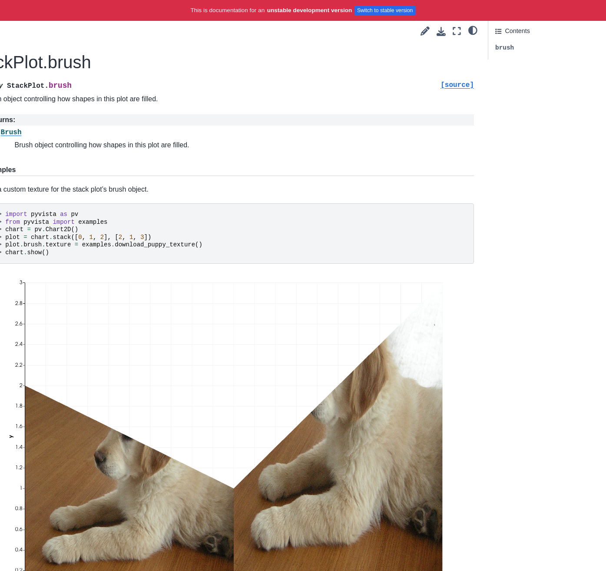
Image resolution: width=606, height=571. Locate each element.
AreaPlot (44, 92)
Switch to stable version (385, 10)
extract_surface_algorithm (61, 444)
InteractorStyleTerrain (55, 309)
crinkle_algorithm (49, 416)
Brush (40, 23)
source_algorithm (49, 537)
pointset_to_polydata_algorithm (68, 495)
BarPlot (42, 78)
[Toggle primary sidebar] (136, 31)
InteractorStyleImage (54, 212)
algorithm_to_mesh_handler (64, 365)
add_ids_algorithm (50, 351)
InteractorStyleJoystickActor (64, 226)
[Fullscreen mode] (457, 31)
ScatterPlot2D (51, 64)
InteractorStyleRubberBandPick (69, 268)
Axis (38, 36)
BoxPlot (43, 119)
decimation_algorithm (55, 430)
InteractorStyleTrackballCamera (69, 295)
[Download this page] (441, 31)
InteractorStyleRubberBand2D (67, 254)
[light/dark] (473, 30)
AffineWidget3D (47, 161)
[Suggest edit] (425, 31)
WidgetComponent (51, 147)
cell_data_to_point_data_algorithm (68, 397)
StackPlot (46, 106)
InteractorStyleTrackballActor (65, 282)
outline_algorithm (49, 458)
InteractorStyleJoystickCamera (67, 240)
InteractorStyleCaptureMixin (62, 194)
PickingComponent (51, 175)
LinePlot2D (47, 50)
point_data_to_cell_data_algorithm (68, 477)
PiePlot (42, 133)
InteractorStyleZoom (53, 323)
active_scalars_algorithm (59, 337)
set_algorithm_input (52, 509)
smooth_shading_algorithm (62, 523)
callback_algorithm (51, 378)
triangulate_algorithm (54, 551)
